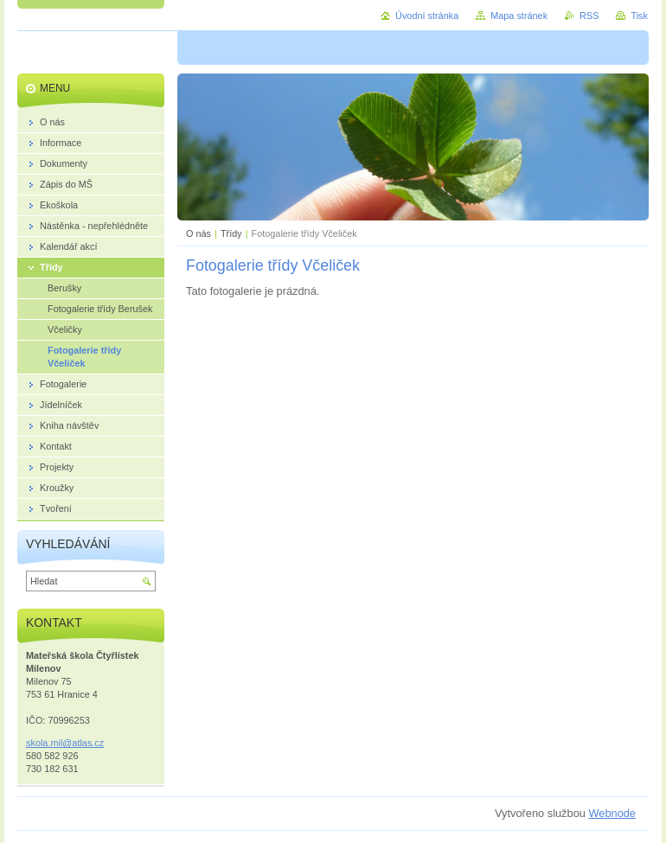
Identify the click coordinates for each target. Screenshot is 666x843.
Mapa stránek (519, 15)
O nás (198, 233)
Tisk (639, 15)
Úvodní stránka (426, 15)
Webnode (612, 813)
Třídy (231, 233)
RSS (589, 15)
